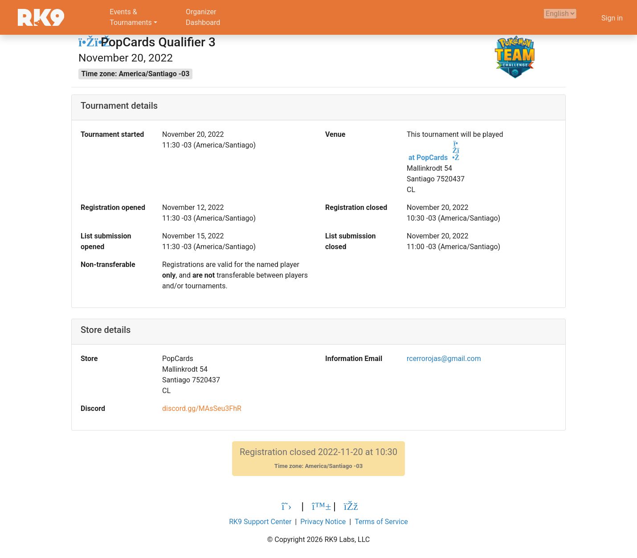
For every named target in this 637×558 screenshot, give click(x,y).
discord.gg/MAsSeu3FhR (201, 408)
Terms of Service (381, 521)
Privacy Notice (323, 521)
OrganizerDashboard (203, 17)
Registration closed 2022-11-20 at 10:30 (318, 458)
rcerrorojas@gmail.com (444, 358)
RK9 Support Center (260, 521)
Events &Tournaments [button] (131, 17)
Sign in (612, 18)
